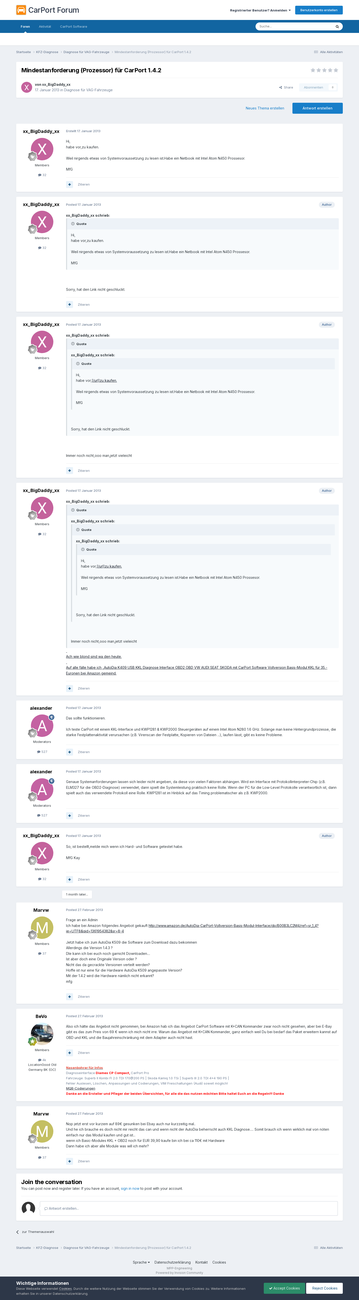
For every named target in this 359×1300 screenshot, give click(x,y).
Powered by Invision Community (179, 1273)
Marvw (41, 910)
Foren (25, 28)
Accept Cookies (284, 1288)
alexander (41, 708)
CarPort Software (73, 26)
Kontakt (201, 1262)
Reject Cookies (324, 1288)
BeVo (41, 1016)
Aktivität (45, 26)
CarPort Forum (47, 10)
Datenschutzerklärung (173, 1262)
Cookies (219, 1262)
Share (286, 87)
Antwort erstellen (318, 108)
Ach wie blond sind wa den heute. (94, 656)
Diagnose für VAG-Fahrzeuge (88, 90)
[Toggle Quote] (73, 224)
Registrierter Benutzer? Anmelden (260, 10)
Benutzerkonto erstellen (319, 10)
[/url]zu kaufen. (104, 380)
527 (42, 752)
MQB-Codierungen (80, 1088)
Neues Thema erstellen (265, 108)
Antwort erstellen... (61, 1208)
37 (42, 953)
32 (42, 175)
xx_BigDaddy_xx (56, 84)
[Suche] (281, 26)
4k (42, 1060)
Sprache (141, 1262)
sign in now (130, 1188)
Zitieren (84, 184)
